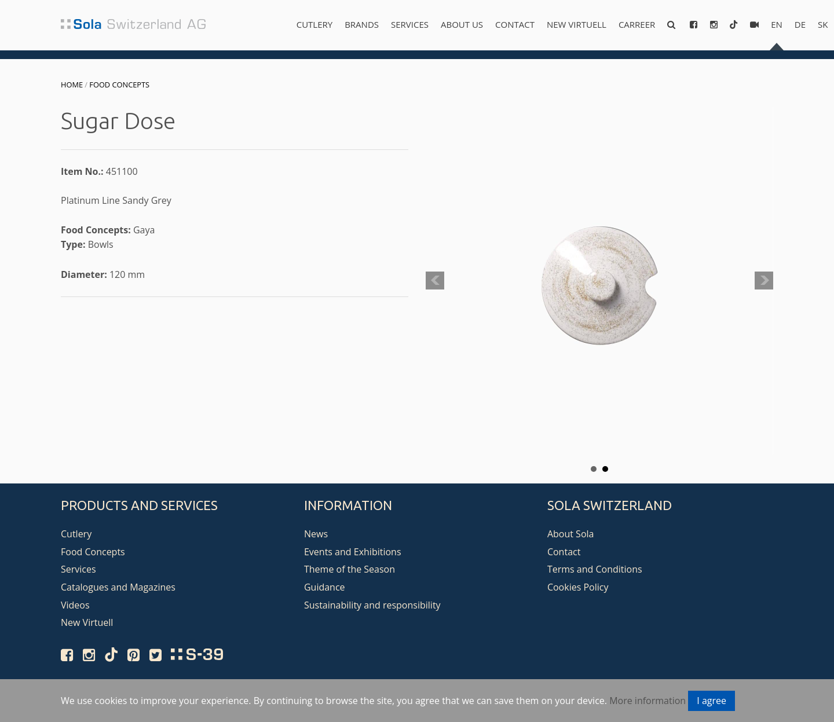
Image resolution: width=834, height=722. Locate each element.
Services (410, 24)
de (800, 24)
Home (72, 84)
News (316, 533)
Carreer (637, 24)
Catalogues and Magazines (118, 587)
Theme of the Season (349, 569)
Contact (515, 24)
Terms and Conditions (594, 569)
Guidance (324, 587)
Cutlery (314, 24)
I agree (711, 700)
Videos (75, 605)
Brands (362, 24)
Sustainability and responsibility (372, 605)
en (776, 24)
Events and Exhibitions (352, 551)
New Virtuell (576, 24)
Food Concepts (119, 84)
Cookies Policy (578, 587)
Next (764, 281)
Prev (435, 281)
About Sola (570, 533)
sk (823, 24)
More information (647, 700)
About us (462, 24)
